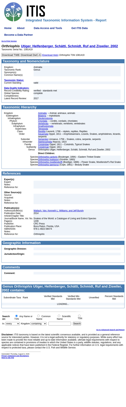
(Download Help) (50, 55)
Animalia (42, 113)
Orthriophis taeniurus (48, 164)
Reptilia (41, 131)
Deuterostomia (45, 118)
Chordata (42, 121)
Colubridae (43, 144)
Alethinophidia (45, 142)
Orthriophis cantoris (47, 157)
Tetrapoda (43, 128)
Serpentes (43, 139)
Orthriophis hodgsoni (48, 159)
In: (3, 323)
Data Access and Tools (48, 28)
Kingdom (25, 323)
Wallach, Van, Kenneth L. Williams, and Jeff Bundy (59, 210)
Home (8, 28)
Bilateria (42, 115)
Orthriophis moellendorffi (50, 162)
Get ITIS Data (79, 28)
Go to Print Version (9, 41)
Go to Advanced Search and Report (110, 330)
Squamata (43, 134)
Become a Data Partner (18, 34)
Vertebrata (43, 123)
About (20, 28)
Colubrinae (43, 147)
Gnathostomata (45, 126)
